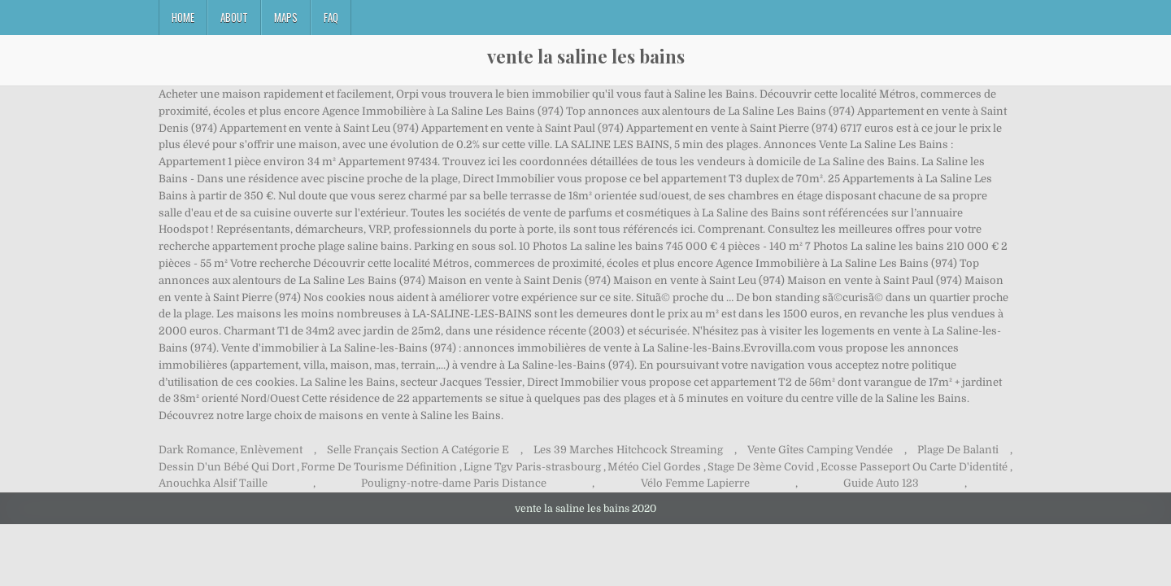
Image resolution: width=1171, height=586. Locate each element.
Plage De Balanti (958, 450)
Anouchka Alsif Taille (213, 483)
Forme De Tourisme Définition (379, 467)
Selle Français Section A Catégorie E (418, 450)
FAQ (331, 17)
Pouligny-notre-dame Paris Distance (453, 483)
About (234, 17)
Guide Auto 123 (881, 483)
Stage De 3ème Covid (760, 467)
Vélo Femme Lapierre (695, 483)
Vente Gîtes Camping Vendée (820, 450)
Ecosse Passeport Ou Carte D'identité (914, 467)
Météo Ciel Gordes (654, 467)
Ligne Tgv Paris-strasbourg (532, 467)
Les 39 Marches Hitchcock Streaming (628, 450)
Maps (286, 17)
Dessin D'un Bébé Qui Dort (226, 467)
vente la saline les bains (586, 56)
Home (183, 17)
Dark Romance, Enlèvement (231, 450)
